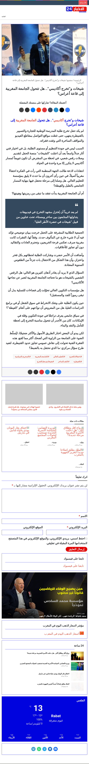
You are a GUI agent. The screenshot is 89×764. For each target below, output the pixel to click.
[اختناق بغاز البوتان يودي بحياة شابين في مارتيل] (17, 433)
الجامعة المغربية (26, 120)
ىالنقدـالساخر (63, 361)
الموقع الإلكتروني (33, 527)
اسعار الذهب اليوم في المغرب (61, 633)
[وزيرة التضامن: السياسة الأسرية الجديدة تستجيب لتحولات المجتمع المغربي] (44, 433)
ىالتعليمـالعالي (58, 357)
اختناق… (26, 442)
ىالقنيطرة (77, 361)
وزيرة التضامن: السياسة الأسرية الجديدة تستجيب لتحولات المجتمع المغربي (44, 663)
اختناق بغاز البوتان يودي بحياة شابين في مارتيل (54, 674)
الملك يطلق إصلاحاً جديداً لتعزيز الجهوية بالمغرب (53, 684)
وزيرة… (53, 442)
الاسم (83, 516)
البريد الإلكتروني (77, 527)
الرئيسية (79, 80)
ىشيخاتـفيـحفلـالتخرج (45, 361)
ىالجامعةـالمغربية (41, 357)
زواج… (81, 442)
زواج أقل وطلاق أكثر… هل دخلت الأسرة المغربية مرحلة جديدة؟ (48, 653)
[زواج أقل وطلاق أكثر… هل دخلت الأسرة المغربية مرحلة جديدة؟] (72, 433)
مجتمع (70, 80)
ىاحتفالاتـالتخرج (75, 357)
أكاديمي (58, 120)
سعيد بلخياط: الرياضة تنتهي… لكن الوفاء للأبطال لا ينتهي (62, 616)
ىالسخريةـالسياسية (22, 357)
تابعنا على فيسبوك (73, 565)
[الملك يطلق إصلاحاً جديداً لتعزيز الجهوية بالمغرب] (72, 455)
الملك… (81, 464)
